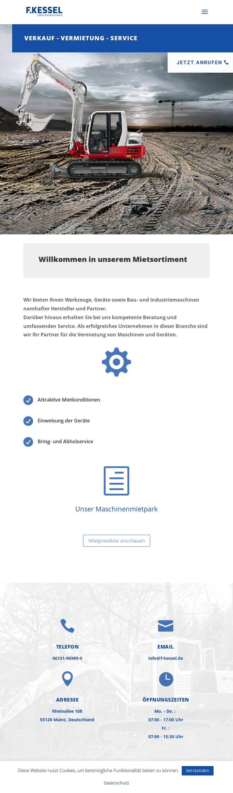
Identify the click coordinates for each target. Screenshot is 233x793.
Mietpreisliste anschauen (116, 540)
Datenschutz (116, 783)
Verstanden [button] (197, 770)
